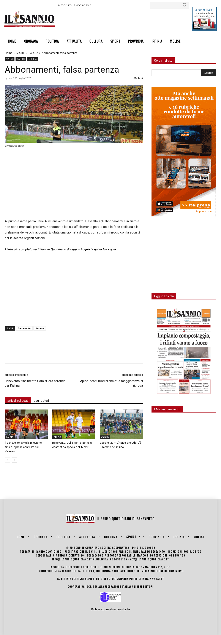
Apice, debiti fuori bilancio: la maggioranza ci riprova (111, 383)
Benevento (24, 328)
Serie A (39, 328)
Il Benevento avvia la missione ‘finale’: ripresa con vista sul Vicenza (23, 447)
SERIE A (32, 59)
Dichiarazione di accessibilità (110, 609)
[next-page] (14, 460)
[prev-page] (7, 460)
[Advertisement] (136, 20)
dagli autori (41, 400)
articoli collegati (17, 400)
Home (8, 53)
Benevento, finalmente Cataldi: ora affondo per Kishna (35, 383)
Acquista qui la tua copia (98, 249)
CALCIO (33, 53)
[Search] (184, 5)
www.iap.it (157, 579)
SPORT (20, 53)
